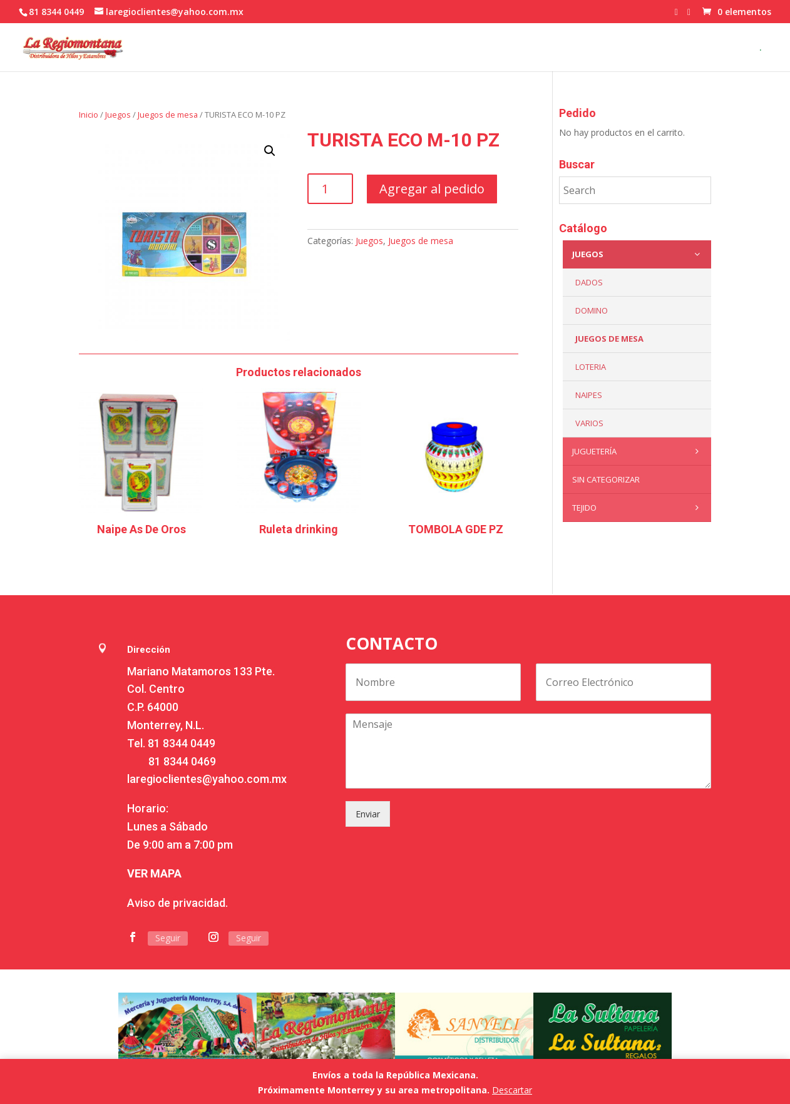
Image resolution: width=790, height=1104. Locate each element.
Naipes (588, 395)
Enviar (368, 814)
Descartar (512, 1090)
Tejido (638, 507)
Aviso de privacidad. (177, 902)
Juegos (118, 114)
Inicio (88, 114)
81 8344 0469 (182, 761)
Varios (589, 423)
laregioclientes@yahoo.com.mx (207, 778)
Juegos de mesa (168, 114)
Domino (591, 310)
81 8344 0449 (181, 743)
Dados (589, 282)
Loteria (590, 366)
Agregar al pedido (432, 188)
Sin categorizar (606, 479)
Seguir (167, 938)
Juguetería (638, 451)
